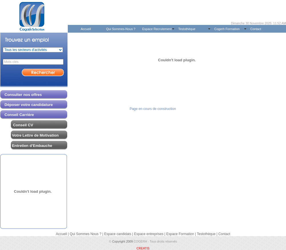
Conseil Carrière (19, 115)
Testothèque (186, 29)
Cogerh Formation (227, 29)
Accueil (86, 29)
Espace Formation (180, 234)
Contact (255, 29)
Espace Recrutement (157, 29)
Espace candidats (117, 234)
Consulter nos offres (23, 94)
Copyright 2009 (122, 241)
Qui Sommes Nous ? (86, 234)
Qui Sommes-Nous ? (120, 29)
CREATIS (142, 248)
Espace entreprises (149, 234)
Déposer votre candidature (26, 105)
